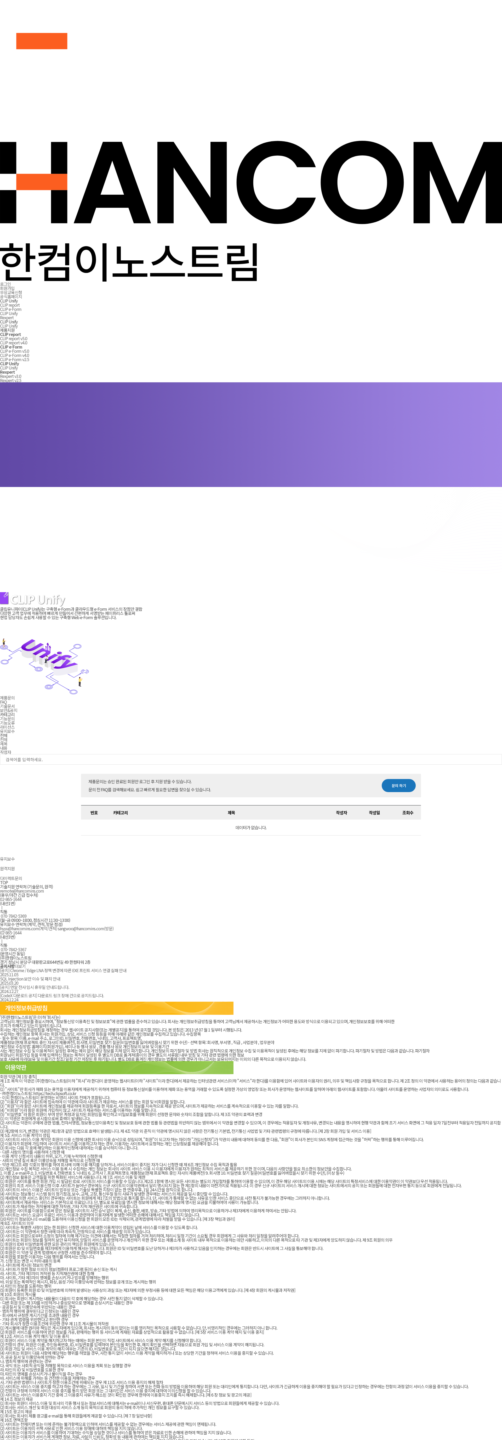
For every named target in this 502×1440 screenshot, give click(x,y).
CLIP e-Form (10, 309)
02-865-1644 (10, 899)
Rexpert (7, 317)
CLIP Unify (9, 313)
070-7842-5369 (13, 916)
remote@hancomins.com (22, 891)
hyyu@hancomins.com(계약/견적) (28, 928)
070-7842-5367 (13, 949)
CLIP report (10, 305)
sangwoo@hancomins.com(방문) (85, 928)
